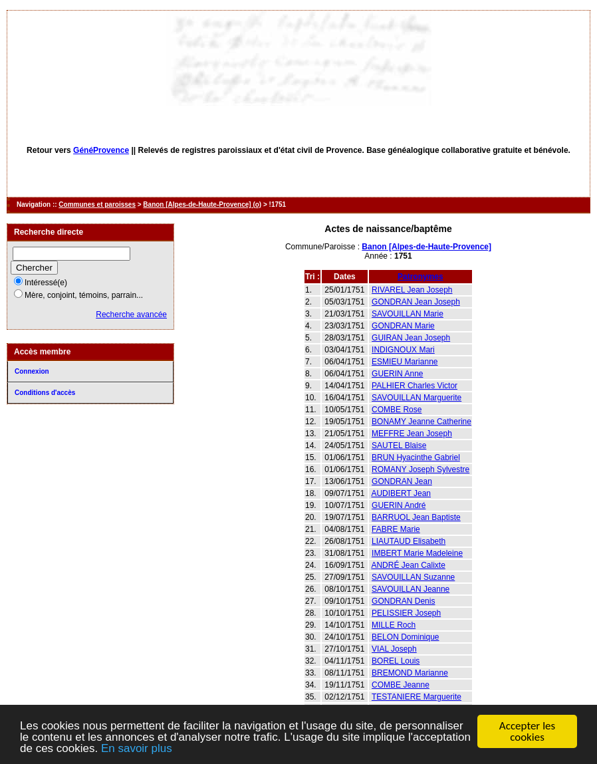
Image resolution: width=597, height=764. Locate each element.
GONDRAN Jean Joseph (416, 302)
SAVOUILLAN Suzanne (413, 577)
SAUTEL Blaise (399, 445)
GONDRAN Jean (402, 481)
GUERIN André (398, 505)
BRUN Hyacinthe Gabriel (416, 457)
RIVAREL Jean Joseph (412, 290)
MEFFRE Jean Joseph (412, 433)
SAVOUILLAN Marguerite (416, 397)
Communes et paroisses (97, 204)
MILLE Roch (394, 625)
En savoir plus (136, 749)
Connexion (32, 371)
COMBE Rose (396, 409)
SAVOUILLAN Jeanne (410, 589)
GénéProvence (101, 150)
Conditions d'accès (45, 392)
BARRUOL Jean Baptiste (416, 517)
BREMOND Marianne (410, 673)
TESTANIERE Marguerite (416, 696)
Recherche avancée (131, 314)
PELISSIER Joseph (406, 613)
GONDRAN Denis (403, 601)
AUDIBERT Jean (401, 493)
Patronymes (420, 276)
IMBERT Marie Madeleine (417, 553)
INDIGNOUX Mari (403, 349)
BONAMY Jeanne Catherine (421, 421)
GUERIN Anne (397, 373)
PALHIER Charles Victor (414, 385)
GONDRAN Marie (403, 325)
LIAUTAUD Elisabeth (408, 541)
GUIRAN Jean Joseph (411, 337)
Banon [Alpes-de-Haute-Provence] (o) (202, 204)
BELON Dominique (405, 637)
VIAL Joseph (394, 649)
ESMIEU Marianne (404, 361)
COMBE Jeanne (400, 685)
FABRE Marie (396, 529)
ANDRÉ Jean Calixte (408, 565)
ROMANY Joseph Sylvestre (420, 469)
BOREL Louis (395, 661)
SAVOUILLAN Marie (407, 313)
